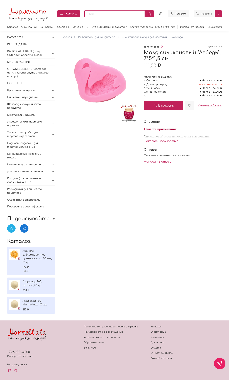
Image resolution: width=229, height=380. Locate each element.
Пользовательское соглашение (103, 332)
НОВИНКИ (14, 83)
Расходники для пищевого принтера (24, 191)
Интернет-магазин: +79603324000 (201, 27)
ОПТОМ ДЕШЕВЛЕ (97, 27)
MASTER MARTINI (18, 62)
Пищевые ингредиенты (23, 97)
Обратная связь (94, 342)
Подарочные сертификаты (25, 206)
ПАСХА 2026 (15, 37)
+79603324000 (18, 352)
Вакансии (90, 348)
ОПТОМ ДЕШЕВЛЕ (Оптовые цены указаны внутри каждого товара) (27, 73)
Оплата (78, 27)
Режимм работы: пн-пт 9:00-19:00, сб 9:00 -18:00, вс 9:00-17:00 (139, 27)
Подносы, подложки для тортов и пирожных (22, 145)
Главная (66, 37)
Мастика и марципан (21, 115)
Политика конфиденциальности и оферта (111, 326)
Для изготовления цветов (25, 171)
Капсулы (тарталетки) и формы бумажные (24, 180)
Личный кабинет (161, 358)
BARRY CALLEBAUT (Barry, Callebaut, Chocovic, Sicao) (24, 53)
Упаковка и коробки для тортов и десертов (22, 134)
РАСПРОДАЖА (17, 44)
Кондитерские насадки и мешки (24, 156)
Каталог (68, 14)
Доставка (63, 27)
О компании (29, 27)
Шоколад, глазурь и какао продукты (24, 106)
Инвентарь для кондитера (96, 37)
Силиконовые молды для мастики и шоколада (152, 37)
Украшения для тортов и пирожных (24, 123)
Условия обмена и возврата (102, 337)
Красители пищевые (21, 90)
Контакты (46, 27)
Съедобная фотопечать (23, 199)
